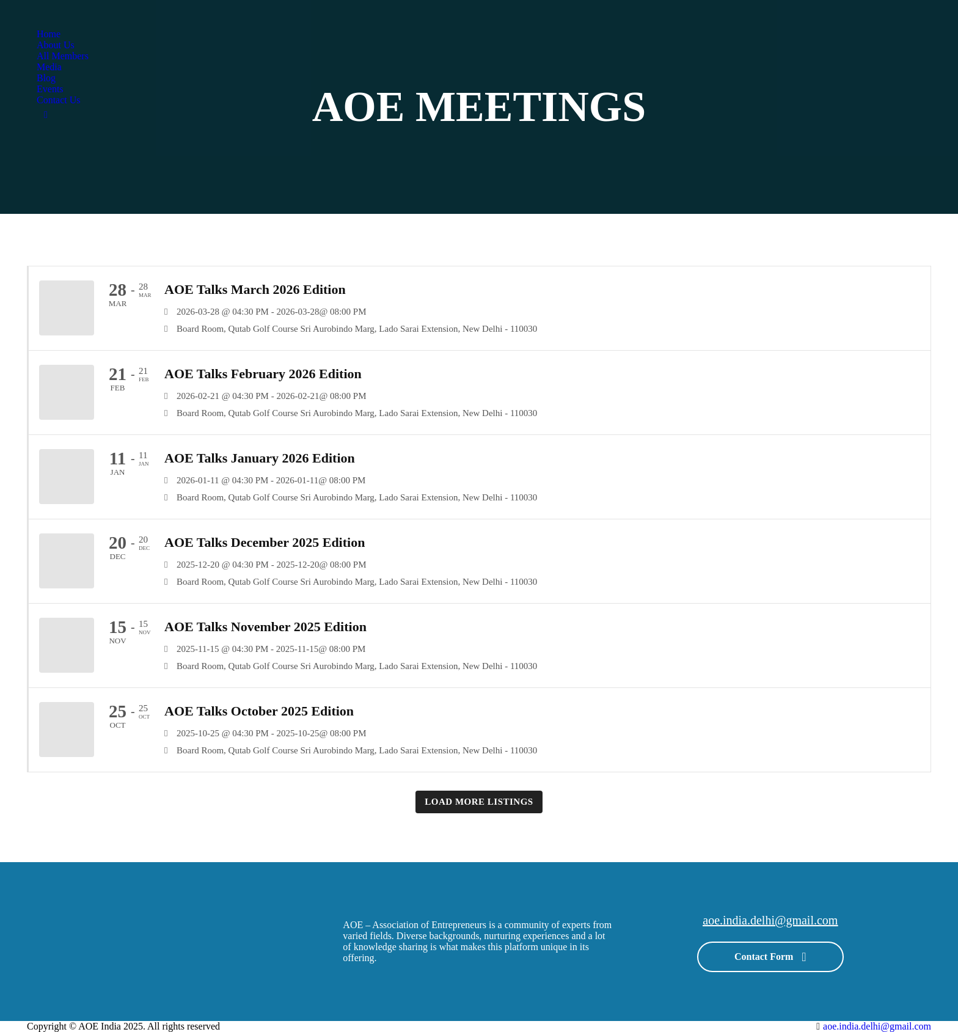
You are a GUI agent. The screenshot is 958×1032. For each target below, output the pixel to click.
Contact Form (770, 955)
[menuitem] (48, 34)
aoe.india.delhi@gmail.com (770, 920)
